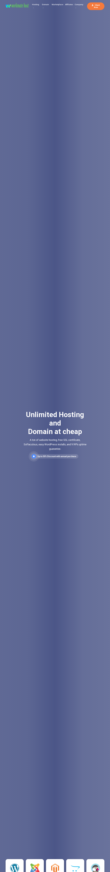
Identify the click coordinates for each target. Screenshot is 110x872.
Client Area (96, 6)
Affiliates (69, 4)
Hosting (35, 4)
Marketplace (57, 4)
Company (79, 4)
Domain (45, 4)
